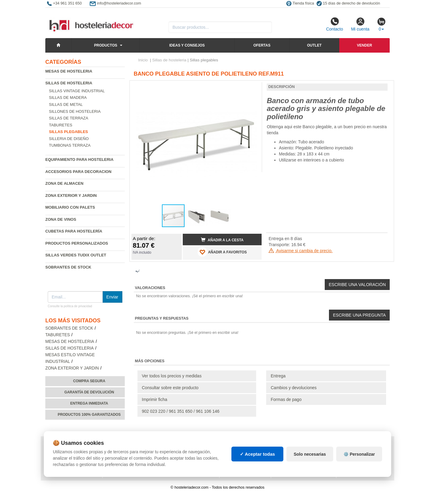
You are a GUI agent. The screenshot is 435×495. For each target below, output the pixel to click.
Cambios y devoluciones (294, 387)
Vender (364, 45)
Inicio (143, 60)
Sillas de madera (68, 97)
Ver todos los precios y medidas (172, 375)
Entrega (278, 375)
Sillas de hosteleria (68, 83)
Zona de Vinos (60, 219)
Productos (105, 45)
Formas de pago (286, 399)
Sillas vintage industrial (77, 91)
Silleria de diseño (69, 138)
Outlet (314, 45)
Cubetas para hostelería (73, 231)
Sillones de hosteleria (75, 111)
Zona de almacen (64, 183)
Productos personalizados (76, 243)
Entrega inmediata (89, 403)
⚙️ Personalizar (359, 454)
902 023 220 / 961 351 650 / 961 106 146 (181, 411)
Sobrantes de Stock (68, 267)
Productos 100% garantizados (89, 414)
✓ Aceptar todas (257, 454)
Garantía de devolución (89, 392)
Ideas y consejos (187, 45)
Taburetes (60, 125)
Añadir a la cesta (222, 239)
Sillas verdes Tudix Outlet (75, 255)
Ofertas (261, 45)
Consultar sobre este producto (170, 387)
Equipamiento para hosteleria (79, 159)
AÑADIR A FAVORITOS (222, 252)
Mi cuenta (360, 24)
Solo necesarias (310, 454)
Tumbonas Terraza (70, 145)
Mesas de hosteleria (68, 71)
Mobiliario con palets (70, 207)
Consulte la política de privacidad (70, 306)
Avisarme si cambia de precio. (301, 250)
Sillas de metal (66, 104)
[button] (251, 88)
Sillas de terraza (68, 118)
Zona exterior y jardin (71, 195)
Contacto (334, 24)
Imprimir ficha (154, 399)
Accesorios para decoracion (78, 171)
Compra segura (89, 381)
